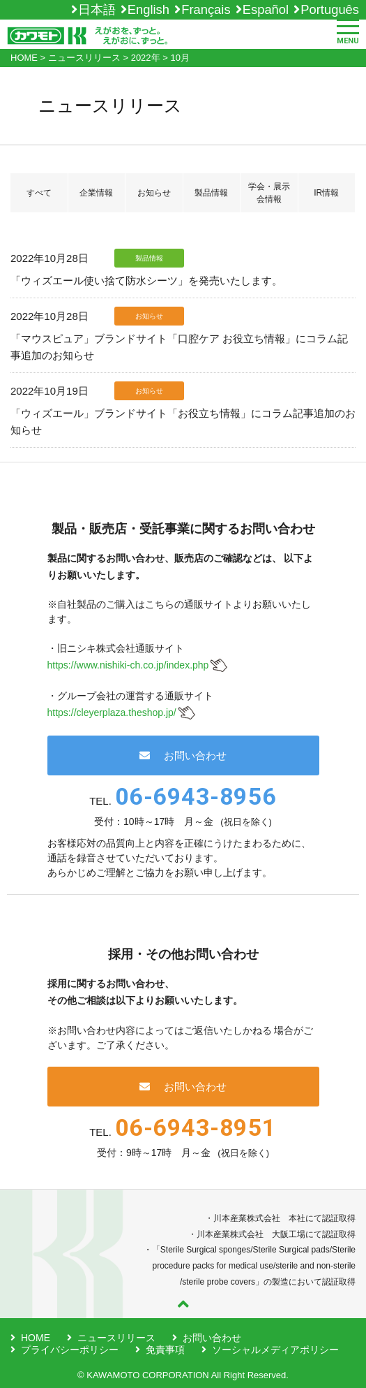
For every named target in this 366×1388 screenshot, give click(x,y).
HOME (35, 1337)
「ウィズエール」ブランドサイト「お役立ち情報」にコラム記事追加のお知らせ (183, 421)
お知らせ (154, 193)
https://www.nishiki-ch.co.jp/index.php (128, 665)
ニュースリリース (116, 1337)
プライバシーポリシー (70, 1349)
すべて (39, 193)
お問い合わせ (183, 755)
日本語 (97, 9)
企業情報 (96, 193)
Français (205, 9)
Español (266, 9)
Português (329, 9)
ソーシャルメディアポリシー (275, 1349)
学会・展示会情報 (269, 193)
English (148, 9)
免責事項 (165, 1349)
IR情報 (326, 193)
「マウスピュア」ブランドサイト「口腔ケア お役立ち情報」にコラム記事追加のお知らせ (179, 347)
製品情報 (211, 193)
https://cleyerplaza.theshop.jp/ (111, 712)
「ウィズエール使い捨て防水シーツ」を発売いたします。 (146, 280)
